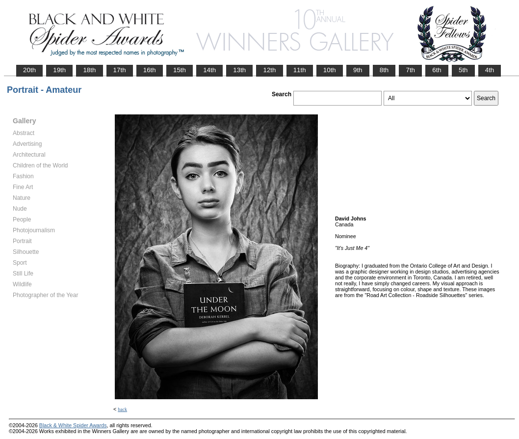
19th (59, 70)
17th (119, 70)
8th (384, 70)
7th (410, 70)
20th (29, 70)
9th (358, 70)
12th (269, 70)
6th (437, 70)
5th (463, 70)
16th (149, 70)
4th (490, 70)
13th (239, 70)
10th (329, 70)
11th (299, 70)
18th (89, 70)
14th (209, 70)
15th (179, 70)
